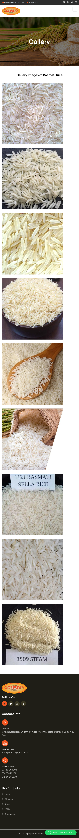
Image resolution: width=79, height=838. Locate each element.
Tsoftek (40, 833)
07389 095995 (34, 2)
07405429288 (9, 773)
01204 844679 (9, 776)
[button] (61, 832)
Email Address (8, 749)
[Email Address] (5, 743)
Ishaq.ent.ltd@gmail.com (15, 752)
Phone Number (8, 766)
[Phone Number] (5, 760)
